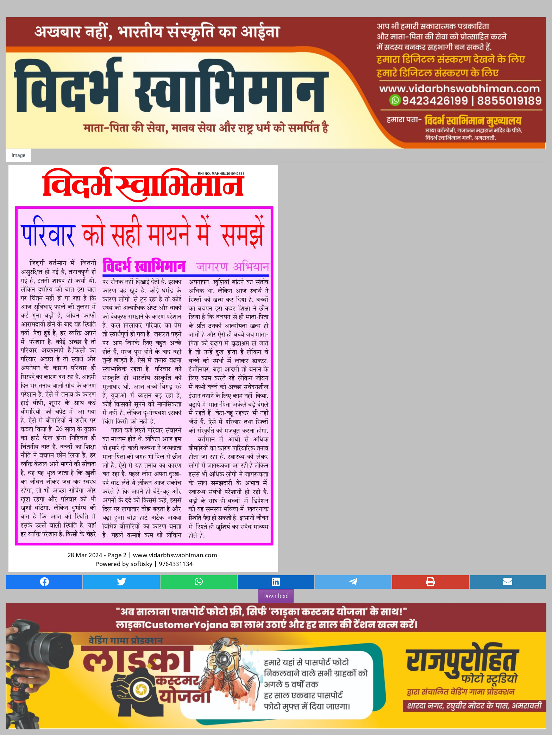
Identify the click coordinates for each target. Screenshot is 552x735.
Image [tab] (18, 155)
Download (276, 595)
